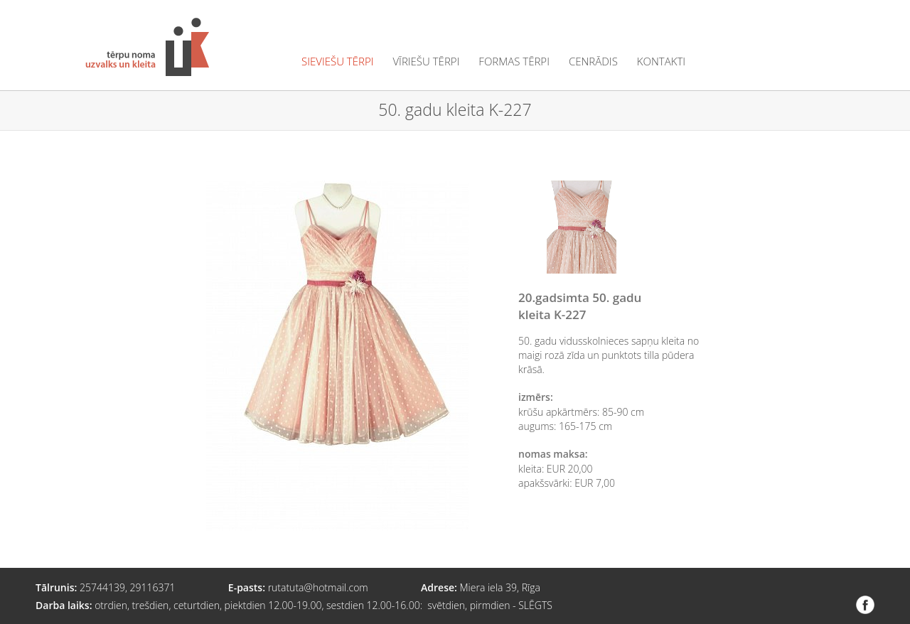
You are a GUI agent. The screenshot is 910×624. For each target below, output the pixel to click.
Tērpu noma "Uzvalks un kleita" (147, 47)
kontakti (661, 61)
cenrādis (593, 61)
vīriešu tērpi (425, 61)
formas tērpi (514, 61)
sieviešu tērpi (337, 61)
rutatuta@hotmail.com (318, 587)
